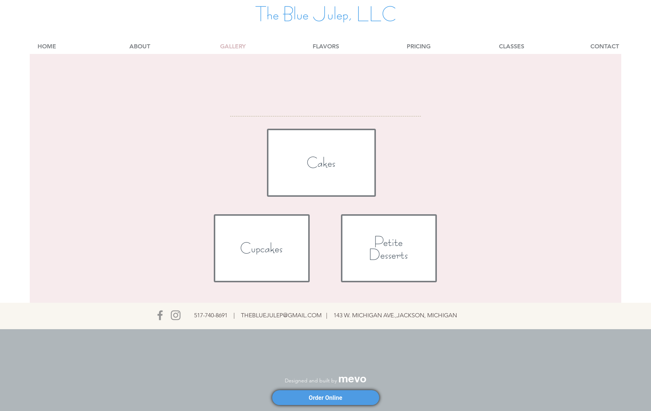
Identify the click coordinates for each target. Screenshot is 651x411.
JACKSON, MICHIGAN (427, 315)
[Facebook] (160, 315)
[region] (321, 162)
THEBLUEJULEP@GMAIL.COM (281, 315)
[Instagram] (175, 315)
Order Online (325, 397)
